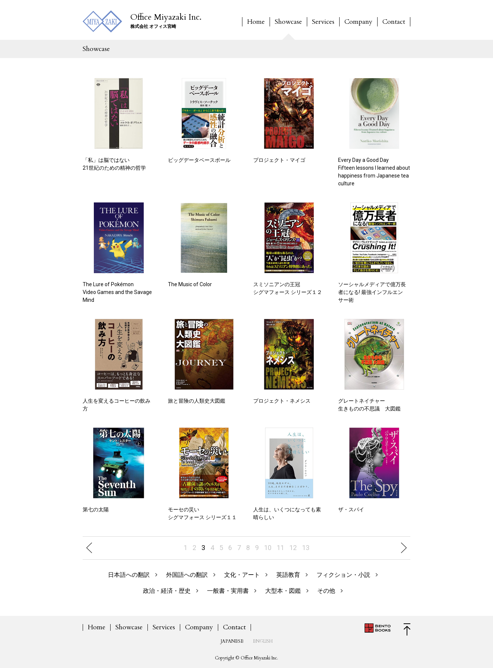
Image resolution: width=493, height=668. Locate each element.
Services (323, 21)
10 (267, 548)
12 (293, 548)
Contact (393, 21)
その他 (326, 591)
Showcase (288, 21)
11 (280, 548)
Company (358, 21)
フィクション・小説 (343, 575)
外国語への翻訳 (187, 575)
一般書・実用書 (228, 591)
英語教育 (288, 575)
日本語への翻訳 (129, 575)
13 (305, 548)
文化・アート (242, 575)
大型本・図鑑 (283, 591)
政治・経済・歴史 (167, 591)
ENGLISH (263, 641)
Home (256, 21)
